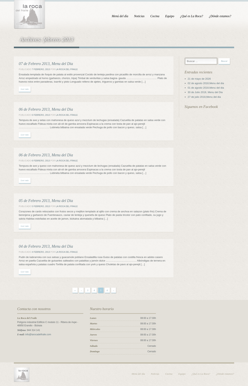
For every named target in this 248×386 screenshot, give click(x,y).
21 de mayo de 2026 (200, 78)
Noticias (140, 16)
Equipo (170, 16)
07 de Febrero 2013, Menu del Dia (45, 64)
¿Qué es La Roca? (192, 16)
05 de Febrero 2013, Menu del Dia (45, 201)
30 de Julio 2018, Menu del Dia (205, 92)
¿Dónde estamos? (221, 16)
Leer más (24, 89)
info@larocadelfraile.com (37, 334)
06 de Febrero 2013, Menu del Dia (45, 109)
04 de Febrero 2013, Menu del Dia (45, 246)
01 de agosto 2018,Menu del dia (206, 87)
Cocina (155, 16)
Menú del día (121, 16)
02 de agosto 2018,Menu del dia (206, 83)
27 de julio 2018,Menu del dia (204, 97)
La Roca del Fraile (66, 69)
